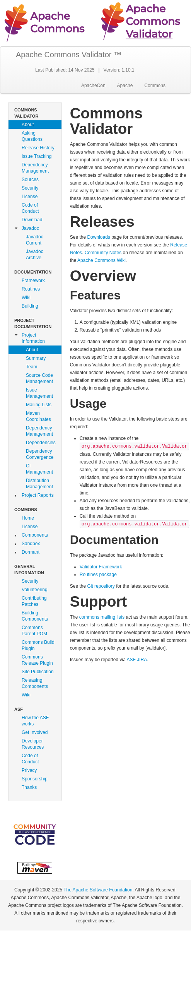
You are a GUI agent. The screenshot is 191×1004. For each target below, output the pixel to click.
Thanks (29, 787)
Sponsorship (35, 779)
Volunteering (35, 589)
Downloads (98, 237)
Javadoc (30, 228)
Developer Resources (33, 744)
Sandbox (31, 543)
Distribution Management (39, 483)
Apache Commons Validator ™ (68, 54)
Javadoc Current (34, 240)
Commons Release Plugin (37, 660)
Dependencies (41, 442)
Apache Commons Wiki (101, 260)
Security (30, 188)
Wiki (26, 297)
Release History (38, 148)
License (30, 196)
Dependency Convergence (39, 454)
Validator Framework (101, 567)
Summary (36, 358)
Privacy (29, 770)
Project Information (33, 338)
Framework (33, 280)
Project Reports (38, 495)
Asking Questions (32, 136)
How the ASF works (35, 721)
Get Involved (35, 732)
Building (30, 306)
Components (35, 535)
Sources (30, 179)
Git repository (100, 586)
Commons (154, 85)
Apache (125, 85)
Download (32, 219)
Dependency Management (35, 168)
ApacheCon (93, 85)
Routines (31, 289)
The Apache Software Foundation (97, 890)
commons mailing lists (101, 617)
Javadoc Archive (34, 254)
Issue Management (39, 393)
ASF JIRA (136, 659)
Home (28, 518)
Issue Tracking (36, 156)
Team (31, 366)
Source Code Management (39, 378)
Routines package (98, 574)
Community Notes (103, 252)
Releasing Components (35, 683)
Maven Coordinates (38, 416)
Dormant (30, 552)
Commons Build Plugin (38, 645)
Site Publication (38, 671)
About (28, 124)
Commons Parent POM (34, 630)
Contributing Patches (34, 601)
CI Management (39, 469)
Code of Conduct (30, 208)
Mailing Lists (38, 404)
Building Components (35, 616)
